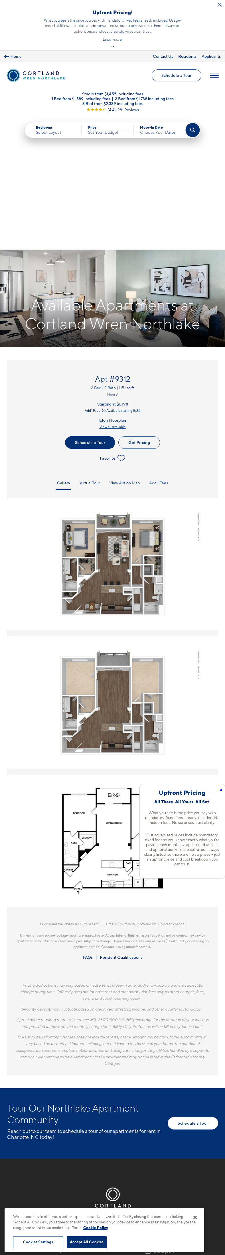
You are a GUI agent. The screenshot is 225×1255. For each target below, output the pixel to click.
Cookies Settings (38, 1242)
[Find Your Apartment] (193, 131)
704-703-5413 (22, 1107)
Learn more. (143, 39)
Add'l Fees (95, 278)
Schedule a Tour (176, 75)
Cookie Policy (95, 1227)
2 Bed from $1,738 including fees (144, 99)
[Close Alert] (26, 7)
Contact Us (163, 55)
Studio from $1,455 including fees (112, 94)
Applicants (211, 55)
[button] (111, 45)
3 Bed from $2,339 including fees (112, 104)
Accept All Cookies (87, 1242)
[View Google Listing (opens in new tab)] (112, 110)
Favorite (112, 325)
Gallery (63, 350)
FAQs (88, 824)
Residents (187, 55)
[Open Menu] (214, 75)
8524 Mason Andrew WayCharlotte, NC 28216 (34, 1121)
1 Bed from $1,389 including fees (81, 99)
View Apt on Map (124, 350)
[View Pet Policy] (55, 1138)
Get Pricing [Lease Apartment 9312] (139, 309)
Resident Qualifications (121, 824)
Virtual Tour (90, 350)
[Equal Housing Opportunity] (10, 1138)
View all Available (113, 294)
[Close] (195, 1217)
